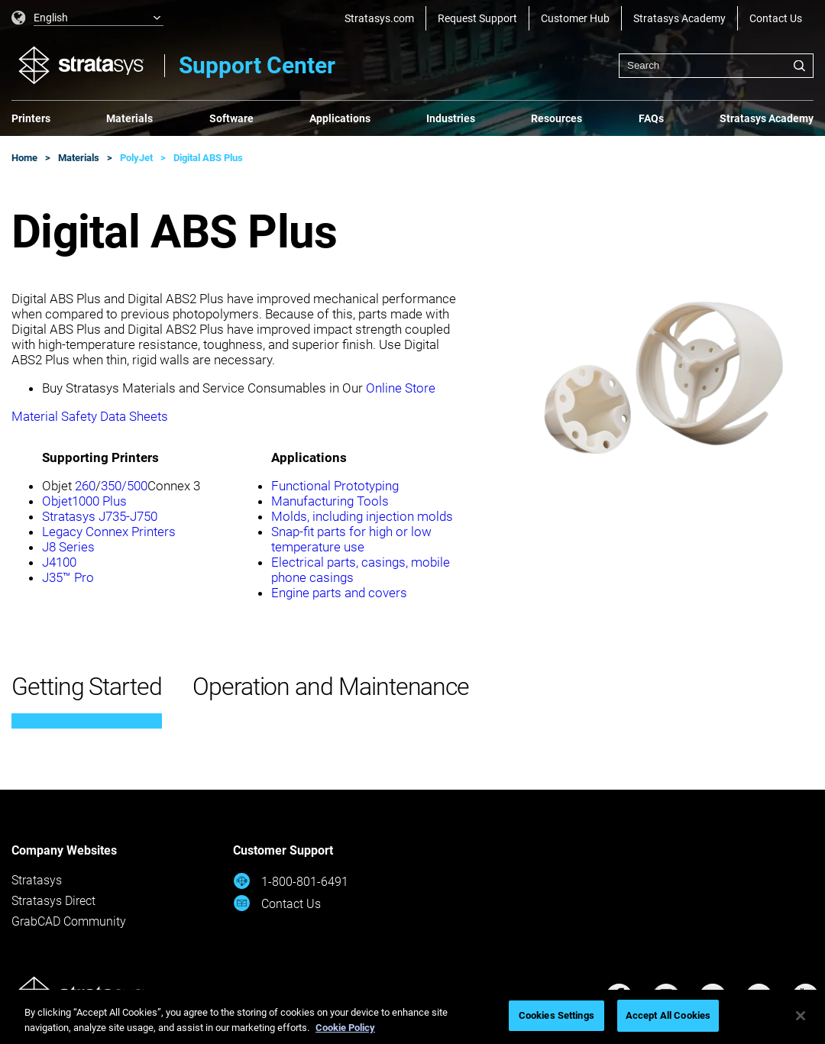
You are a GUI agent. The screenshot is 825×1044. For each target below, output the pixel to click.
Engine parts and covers (339, 592)
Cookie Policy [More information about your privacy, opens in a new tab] (345, 1027)
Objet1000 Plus (84, 501)
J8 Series (68, 546)
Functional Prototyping (335, 485)
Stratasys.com (379, 18)
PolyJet (136, 157)
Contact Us (775, 18)
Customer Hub (575, 18)
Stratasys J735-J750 (99, 516)
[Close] (800, 1016)
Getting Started (86, 686)
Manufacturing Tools (330, 501)
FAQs (651, 118)
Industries (450, 118)
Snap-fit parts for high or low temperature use (351, 539)
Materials (129, 118)
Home (24, 157)
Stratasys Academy (679, 18)
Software (231, 118)
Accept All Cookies (668, 1015)
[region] (412, 1017)
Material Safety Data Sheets (89, 416)
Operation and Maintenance (330, 686)
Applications (339, 118)
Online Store (400, 388)
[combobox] (716, 65)
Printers (30, 118)
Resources (556, 118)
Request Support (477, 18)
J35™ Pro (68, 577)
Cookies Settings (556, 1015)
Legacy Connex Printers (109, 531)
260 (85, 485)
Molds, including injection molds (362, 516)
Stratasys (36, 880)
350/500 (124, 485)
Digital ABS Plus (208, 157)
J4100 (59, 562)
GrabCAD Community (68, 921)
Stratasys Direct (53, 901)
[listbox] (87, 18)
